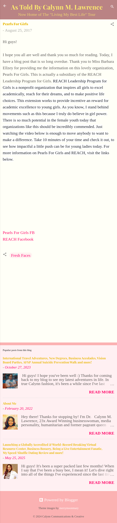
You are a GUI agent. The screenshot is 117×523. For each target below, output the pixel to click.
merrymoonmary (69, 508)
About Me (9, 403)
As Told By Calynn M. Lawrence (57, 7)
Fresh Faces (20, 255)
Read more (101, 392)
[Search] (112, 7)
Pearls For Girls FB (19, 232)
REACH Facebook (18, 239)
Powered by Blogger (58, 500)
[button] (112, 24)
